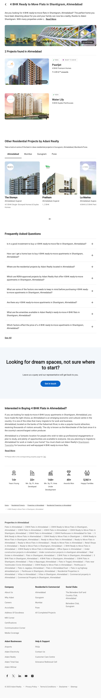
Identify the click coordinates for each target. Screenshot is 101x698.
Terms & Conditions (48, 687)
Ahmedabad (40, 592)
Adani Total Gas (12, 662)
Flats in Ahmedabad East (58, 568)
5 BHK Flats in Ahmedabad (42, 533)
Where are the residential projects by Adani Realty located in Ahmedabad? (41, 266)
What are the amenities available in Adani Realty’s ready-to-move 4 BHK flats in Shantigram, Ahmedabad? (43, 314)
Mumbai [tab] (28, 154)
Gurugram (39, 597)
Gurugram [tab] (42, 154)
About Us (9, 592)
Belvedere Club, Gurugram (72, 605)
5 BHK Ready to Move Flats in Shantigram (63, 536)
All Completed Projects (45, 612)
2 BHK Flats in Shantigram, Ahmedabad (75, 555)
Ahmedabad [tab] (13, 154)
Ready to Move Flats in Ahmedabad (58, 539)
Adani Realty (10, 657)
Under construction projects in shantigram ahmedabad (64, 552)
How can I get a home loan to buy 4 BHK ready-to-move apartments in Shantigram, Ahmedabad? (45, 255)
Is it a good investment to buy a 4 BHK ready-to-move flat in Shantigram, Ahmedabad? (46, 244)
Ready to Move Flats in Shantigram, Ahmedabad (42, 546)
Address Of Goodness (14, 612)
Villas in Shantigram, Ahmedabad (54, 574)
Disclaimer (63, 687)
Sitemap (74, 687)
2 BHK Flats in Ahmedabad (38, 527)
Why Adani (9, 597)
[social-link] (7, 676)
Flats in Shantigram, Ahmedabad (41, 555)
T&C (44, 457)
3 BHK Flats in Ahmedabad (31, 530)
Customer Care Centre (45, 657)
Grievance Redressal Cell (46, 662)
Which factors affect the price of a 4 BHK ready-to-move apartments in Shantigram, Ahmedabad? (45, 326)
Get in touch (50, 383)
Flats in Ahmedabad (15, 527)
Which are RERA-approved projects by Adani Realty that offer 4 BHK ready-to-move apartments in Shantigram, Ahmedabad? (45, 278)
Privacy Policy (31, 687)
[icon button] (5, 4)
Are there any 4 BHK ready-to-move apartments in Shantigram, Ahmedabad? (42, 302)
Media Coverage (12, 633)
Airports (8, 647)
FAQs (37, 647)
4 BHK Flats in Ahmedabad (57, 530)
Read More (51, 19)
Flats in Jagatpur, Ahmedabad (32, 568)
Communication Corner (15, 628)
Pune (37, 607)
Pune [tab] (54, 154)
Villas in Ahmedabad (28, 574)
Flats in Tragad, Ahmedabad (72, 562)
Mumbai (38, 602)
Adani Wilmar (10, 667)
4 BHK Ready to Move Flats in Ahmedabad (37, 549)
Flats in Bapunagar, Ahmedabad (44, 562)
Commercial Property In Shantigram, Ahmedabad (39, 577)
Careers (8, 602)
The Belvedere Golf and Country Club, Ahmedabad (76, 595)
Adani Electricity (12, 652)
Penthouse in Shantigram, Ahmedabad (40, 571)
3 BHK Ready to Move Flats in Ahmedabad (54, 565)
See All (8, 338)
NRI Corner (9, 618)
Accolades (9, 607)
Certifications (11, 623)
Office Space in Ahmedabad (70, 549)
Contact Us (40, 652)
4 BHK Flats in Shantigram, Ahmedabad (58, 558)
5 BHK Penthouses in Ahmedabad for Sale (74, 533)
